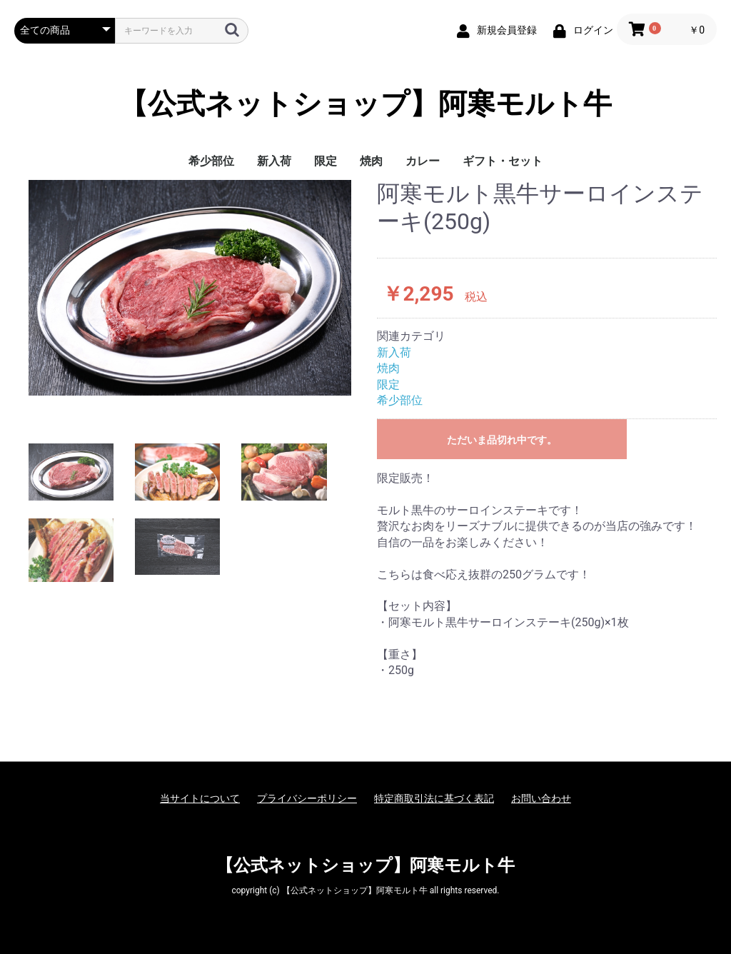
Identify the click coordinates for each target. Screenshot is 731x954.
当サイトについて (200, 798)
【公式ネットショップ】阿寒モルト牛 (365, 104)
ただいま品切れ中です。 (502, 440)
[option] (190, 287)
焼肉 (371, 161)
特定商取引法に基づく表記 (434, 798)
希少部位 (211, 161)
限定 (325, 161)
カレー (422, 161)
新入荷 (274, 161)
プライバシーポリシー (307, 798)
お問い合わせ (541, 798)
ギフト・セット (503, 161)
